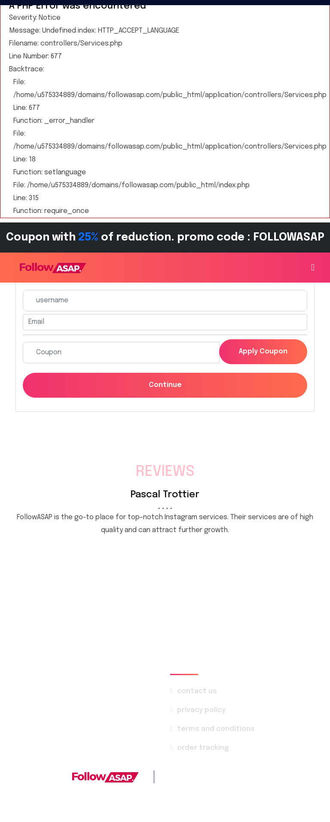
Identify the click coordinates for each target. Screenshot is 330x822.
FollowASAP (144, 794)
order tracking (203, 748)
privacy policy (201, 710)
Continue (165, 385)
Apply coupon (263, 351)
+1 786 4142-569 (233, 776)
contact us (197, 691)
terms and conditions (216, 729)
